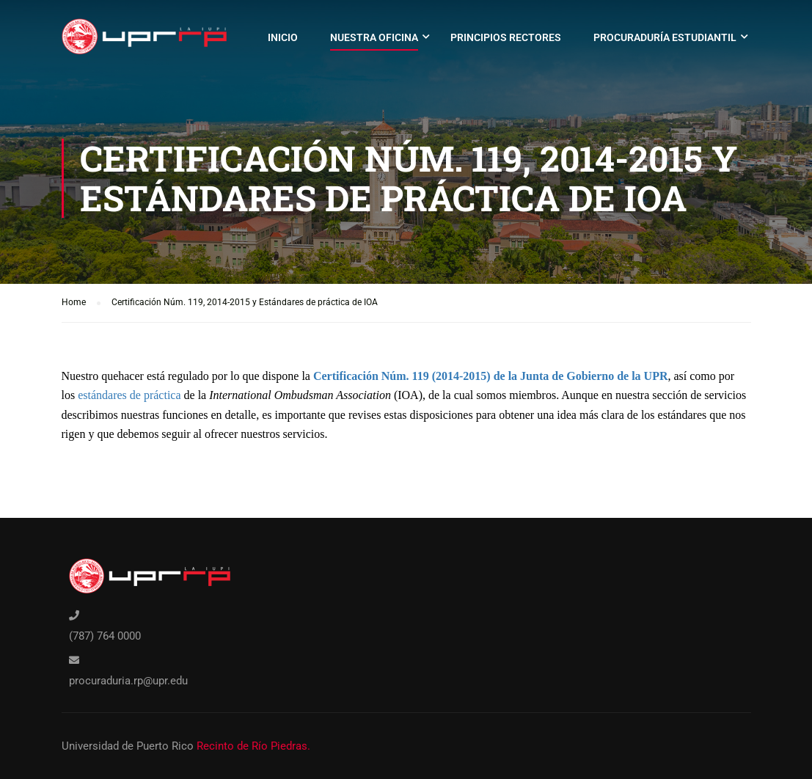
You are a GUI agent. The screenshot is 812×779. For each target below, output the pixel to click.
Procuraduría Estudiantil (664, 37)
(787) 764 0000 (105, 636)
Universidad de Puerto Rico (128, 746)
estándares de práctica (129, 395)
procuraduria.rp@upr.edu (128, 680)
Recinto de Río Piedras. (253, 746)
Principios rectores (505, 37)
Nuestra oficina (374, 37)
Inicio (283, 37)
